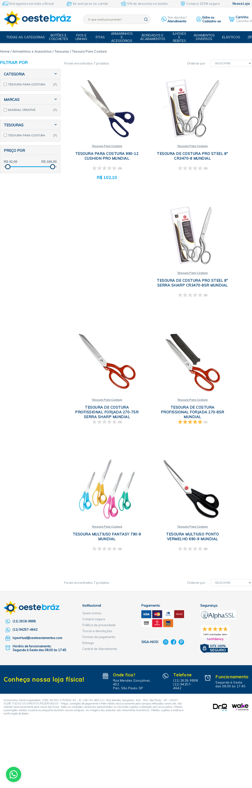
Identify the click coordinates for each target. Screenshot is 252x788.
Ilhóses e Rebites (180, 37)
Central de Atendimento (99, 662)
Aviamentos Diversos (204, 37)
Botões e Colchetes (63, 37)
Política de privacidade (99, 638)
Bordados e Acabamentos (155, 37)
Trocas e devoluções (97, 644)
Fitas (103, 37)
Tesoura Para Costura (95, 141)
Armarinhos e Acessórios (125, 37)
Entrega (88, 656)
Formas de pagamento (98, 650)
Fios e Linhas (85, 37)
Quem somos (91, 626)
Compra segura (93, 632)
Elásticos (230, 37)
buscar (146, 19)
